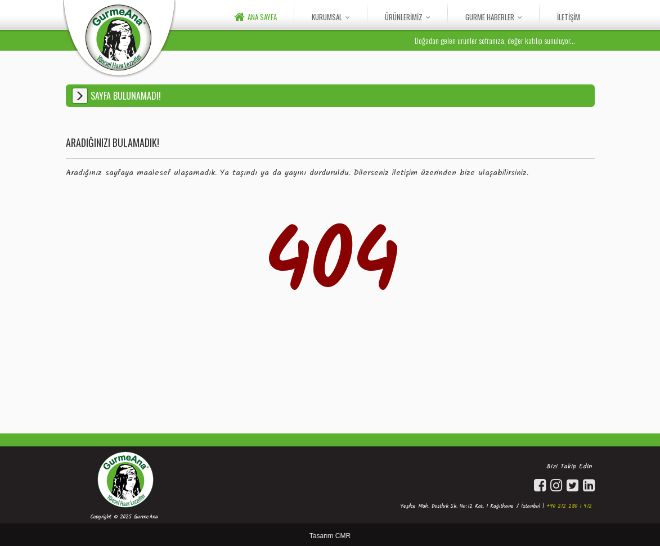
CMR (343, 536)
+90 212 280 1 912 (569, 506)
